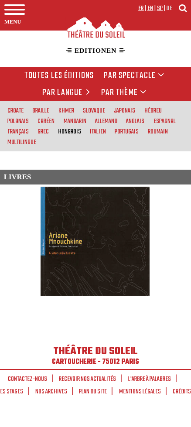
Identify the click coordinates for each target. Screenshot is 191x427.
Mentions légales (140, 391)
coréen (46, 121)
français (18, 131)
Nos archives (51, 391)
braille (40, 110)
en (150, 8)
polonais (18, 121)
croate (15, 110)
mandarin (75, 121)
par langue (67, 93)
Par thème (124, 93)
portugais (127, 131)
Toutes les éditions (59, 76)
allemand (106, 121)
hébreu (153, 110)
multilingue (21, 142)
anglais (135, 121)
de (169, 8)
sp (160, 8)
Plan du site (93, 391)
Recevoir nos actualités (87, 379)
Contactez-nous (27, 379)
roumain (158, 131)
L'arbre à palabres (149, 379)
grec (43, 131)
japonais (124, 110)
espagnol (164, 121)
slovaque (94, 110)
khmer (66, 110)
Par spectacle (134, 76)
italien (98, 131)
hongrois (69, 131)
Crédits (182, 391)
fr (141, 8)
